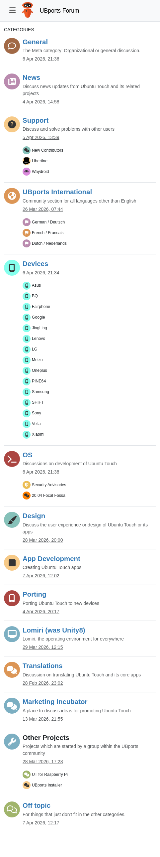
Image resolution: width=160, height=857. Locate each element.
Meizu (37, 359)
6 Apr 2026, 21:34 (41, 272)
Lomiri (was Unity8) (54, 630)
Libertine (39, 161)
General (35, 42)
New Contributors (47, 150)
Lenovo (38, 338)
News (31, 77)
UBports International (57, 192)
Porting (34, 594)
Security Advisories (49, 485)
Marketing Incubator (55, 701)
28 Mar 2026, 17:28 (43, 761)
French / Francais (47, 232)
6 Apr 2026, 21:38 (41, 472)
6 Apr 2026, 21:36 (41, 59)
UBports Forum (59, 10)
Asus (36, 285)
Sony (36, 413)
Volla (36, 423)
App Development (51, 558)
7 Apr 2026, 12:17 (41, 822)
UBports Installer (47, 785)
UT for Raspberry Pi (50, 774)
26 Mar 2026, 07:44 (43, 209)
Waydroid (40, 171)
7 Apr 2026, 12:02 (41, 575)
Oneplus (39, 370)
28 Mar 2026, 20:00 (43, 540)
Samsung (40, 391)
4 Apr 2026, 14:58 (41, 101)
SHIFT (37, 402)
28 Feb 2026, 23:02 (43, 683)
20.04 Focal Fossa (48, 495)
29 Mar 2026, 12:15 (43, 647)
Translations (42, 665)
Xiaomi (38, 434)
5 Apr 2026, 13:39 (41, 137)
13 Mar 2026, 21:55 (43, 719)
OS (28, 455)
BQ (35, 296)
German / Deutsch (48, 222)
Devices (35, 263)
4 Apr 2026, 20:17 (41, 611)
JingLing (39, 328)
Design (34, 515)
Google (38, 317)
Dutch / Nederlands (49, 243)
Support (35, 120)
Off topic (36, 805)
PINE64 (39, 381)
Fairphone (41, 306)
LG (34, 349)
